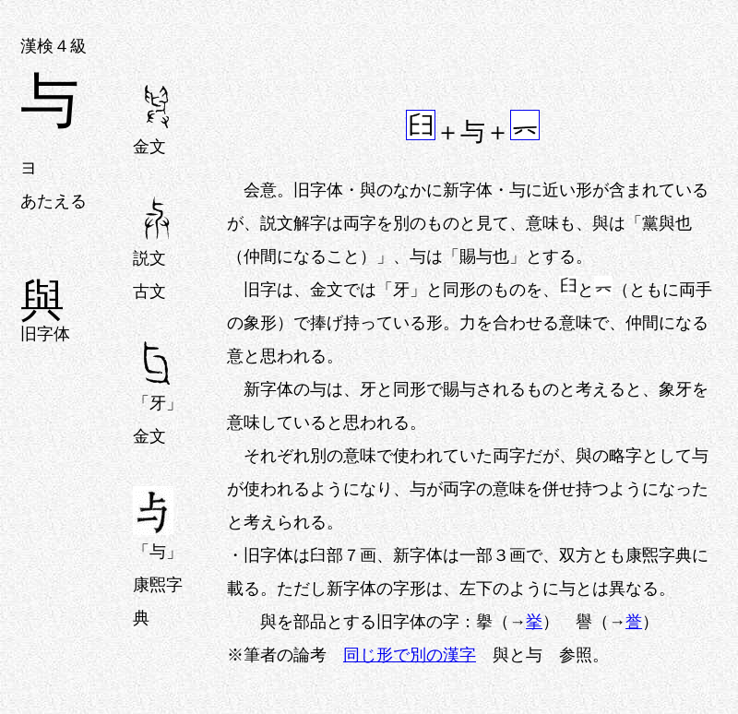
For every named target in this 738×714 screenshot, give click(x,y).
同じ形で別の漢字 (409, 655)
